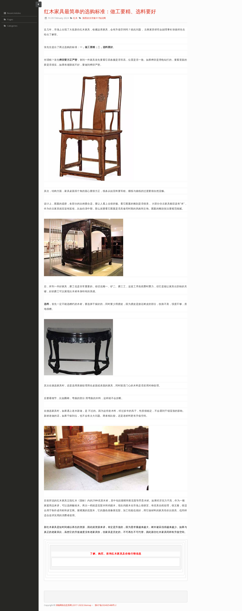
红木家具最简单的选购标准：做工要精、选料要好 (100, 11)
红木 (75, 18)
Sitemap (87, 605)
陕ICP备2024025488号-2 (105, 605)
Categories (10, 26)
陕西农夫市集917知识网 (94, 18)
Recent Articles (12, 13)
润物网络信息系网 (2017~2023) (70, 605)
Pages (8, 19)
